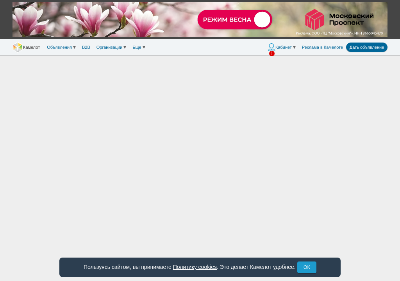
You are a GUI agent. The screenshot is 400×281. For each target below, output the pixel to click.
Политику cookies (195, 267)
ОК (307, 267)
